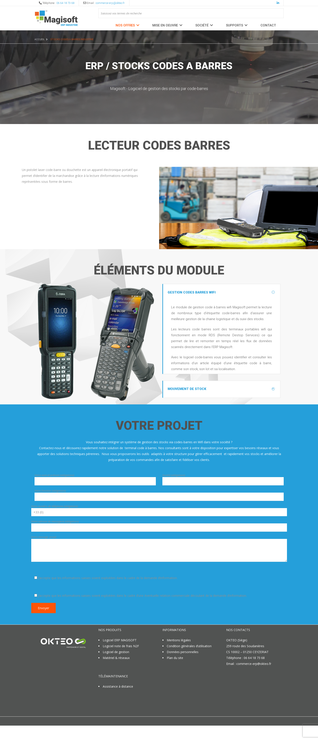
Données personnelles (183, 667)
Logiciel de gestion (116, 667)
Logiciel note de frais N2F (121, 661)
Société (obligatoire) (173, 490)
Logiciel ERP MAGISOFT (120, 655)
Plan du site (175, 673)
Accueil (40, 39)
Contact (268, 25)
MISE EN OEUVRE (165, 25)
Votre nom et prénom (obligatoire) (54, 490)
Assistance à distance (118, 702)
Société (202, 25)
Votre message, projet (43, 552)
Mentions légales (179, 655)
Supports (234, 25)
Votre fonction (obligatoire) (50, 506)
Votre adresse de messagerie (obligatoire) (55, 537)
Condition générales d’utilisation (189, 661)
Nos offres (125, 25)
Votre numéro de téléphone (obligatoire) (54, 521)
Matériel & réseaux (116, 673)
